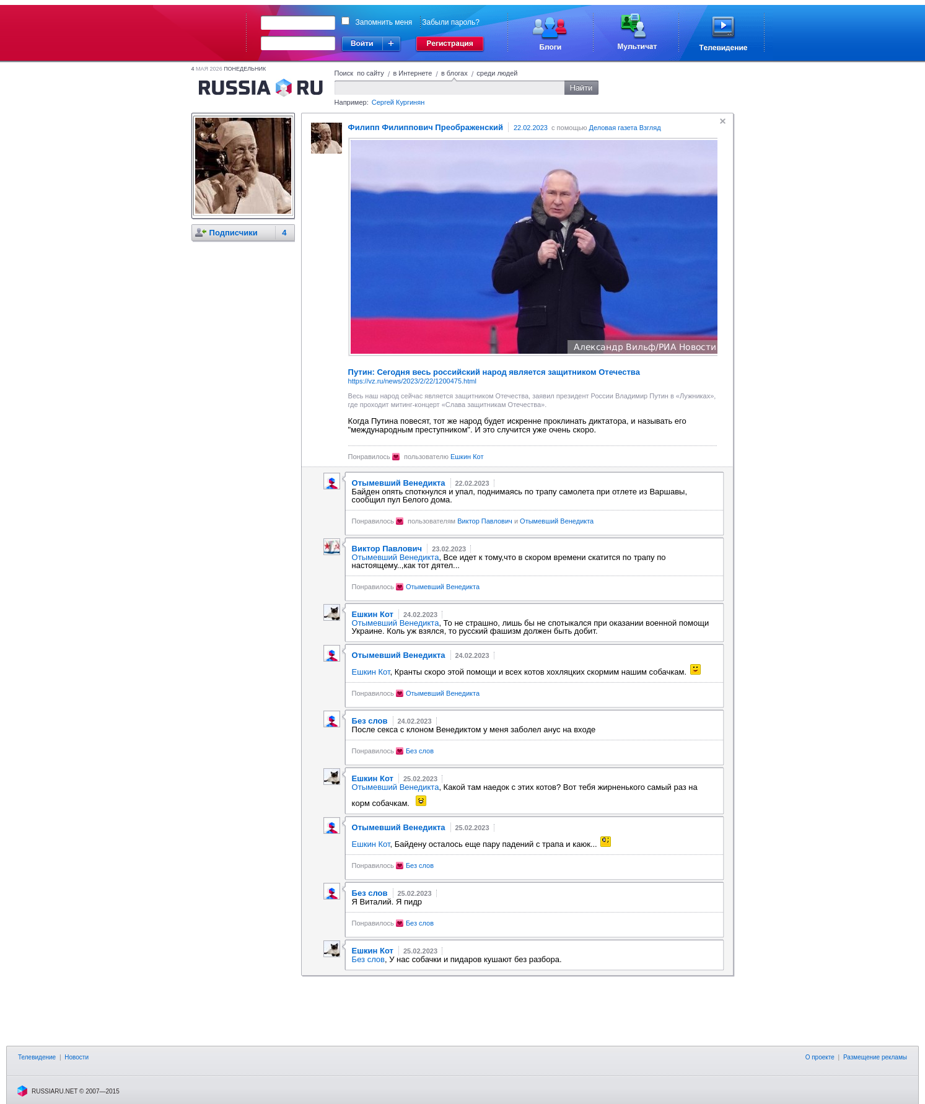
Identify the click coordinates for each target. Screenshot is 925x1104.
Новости (76, 1057)
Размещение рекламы (875, 1057)
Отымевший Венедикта (557, 521)
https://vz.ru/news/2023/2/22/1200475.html (412, 381)
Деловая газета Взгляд (624, 127)
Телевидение (37, 1057)
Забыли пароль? (451, 22)
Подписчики (233, 232)
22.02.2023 (531, 127)
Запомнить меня (384, 22)
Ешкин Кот (467, 456)
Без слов (420, 751)
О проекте (820, 1057)
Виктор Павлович (484, 521)
